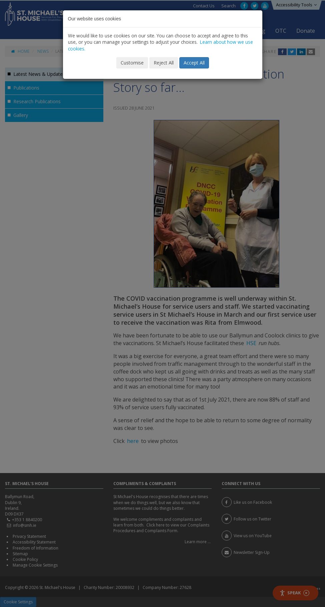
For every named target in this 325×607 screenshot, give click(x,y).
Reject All (164, 62)
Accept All (194, 62)
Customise (132, 62)
